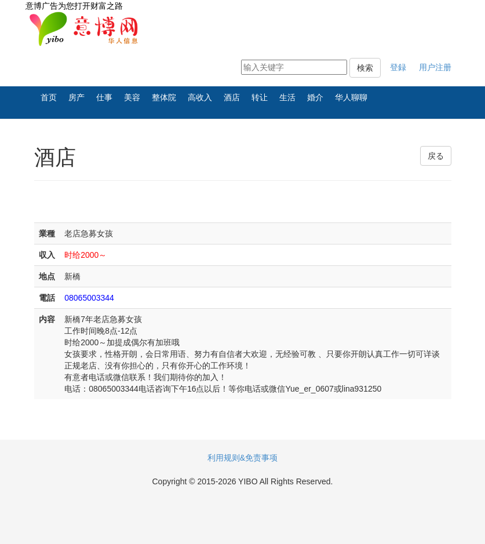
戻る (436, 155)
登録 (398, 67)
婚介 (315, 97)
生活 (287, 97)
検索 (365, 67)
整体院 (164, 97)
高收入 (200, 97)
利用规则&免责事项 (242, 457)
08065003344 (89, 297)
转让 (259, 97)
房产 (76, 97)
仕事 (104, 97)
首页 (49, 97)
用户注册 (435, 67)
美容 (132, 97)
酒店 (232, 97)
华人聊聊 (351, 97)
